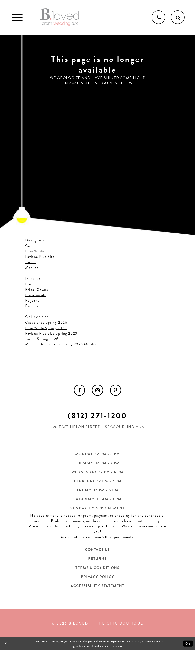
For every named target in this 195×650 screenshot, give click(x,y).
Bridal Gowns (36, 289)
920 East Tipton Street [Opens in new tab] (75, 426)
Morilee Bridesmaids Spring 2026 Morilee (61, 344)
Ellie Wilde (34, 251)
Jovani (30, 262)
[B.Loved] (59, 17)
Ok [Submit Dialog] (188, 643)
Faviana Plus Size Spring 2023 (51, 333)
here (120, 646)
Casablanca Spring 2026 (46, 322)
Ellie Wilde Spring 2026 (46, 328)
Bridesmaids (35, 295)
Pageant (32, 300)
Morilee (31, 267)
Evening (32, 305)
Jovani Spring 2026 (41, 338)
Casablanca (35, 245)
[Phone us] (158, 17)
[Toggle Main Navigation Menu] (17, 17)
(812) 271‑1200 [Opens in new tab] (97, 415)
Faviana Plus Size (40, 256)
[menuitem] (79, 390)
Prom (29, 284)
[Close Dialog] (6, 643)
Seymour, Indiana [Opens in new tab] (124, 426)
